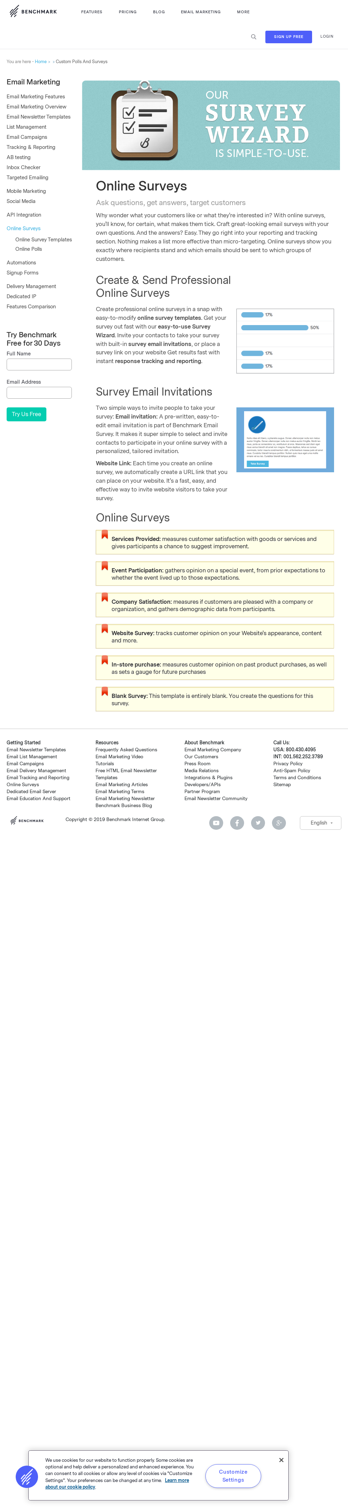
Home (41, 61)
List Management (26, 127)
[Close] (281, 1460)
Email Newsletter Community (216, 798)
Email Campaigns (27, 137)
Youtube (216, 823)
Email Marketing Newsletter (125, 798)
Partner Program (202, 791)
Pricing (128, 12)
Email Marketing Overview (37, 107)
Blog (159, 12)
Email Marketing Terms (120, 791)
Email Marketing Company (212, 749)
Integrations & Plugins (208, 777)
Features (92, 12)
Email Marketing (201, 12)
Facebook (237, 823)
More (243, 12)
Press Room (197, 763)
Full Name (19, 354)
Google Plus (279, 823)
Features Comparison (31, 307)
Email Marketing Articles (122, 784)
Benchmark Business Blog (124, 805)
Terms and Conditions (297, 777)
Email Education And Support (38, 798)
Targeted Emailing (27, 178)
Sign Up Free (288, 37)
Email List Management (32, 756)
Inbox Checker (23, 168)
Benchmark (29, 821)
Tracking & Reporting (31, 147)
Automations (21, 263)
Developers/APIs (202, 784)
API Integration (24, 215)
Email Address (24, 382)
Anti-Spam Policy (291, 770)
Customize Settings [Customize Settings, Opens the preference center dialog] (233, 1476)
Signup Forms (22, 273)
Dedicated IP (21, 297)
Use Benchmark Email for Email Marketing (33, 12)
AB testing (19, 157)
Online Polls (28, 249)
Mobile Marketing (26, 191)
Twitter (258, 823)
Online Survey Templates (43, 240)
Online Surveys (23, 229)
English (319, 823)
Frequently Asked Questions (126, 749)
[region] (158, 1475)
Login (327, 36)
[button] (27, 1477)
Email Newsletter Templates (38, 117)
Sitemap (282, 784)
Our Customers (201, 756)
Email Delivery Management (36, 770)
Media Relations (201, 770)
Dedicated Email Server (31, 791)
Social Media (21, 201)
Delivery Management (31, 286)
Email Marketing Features (36, 97)
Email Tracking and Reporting (38, 777)
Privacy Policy (288, 763)
